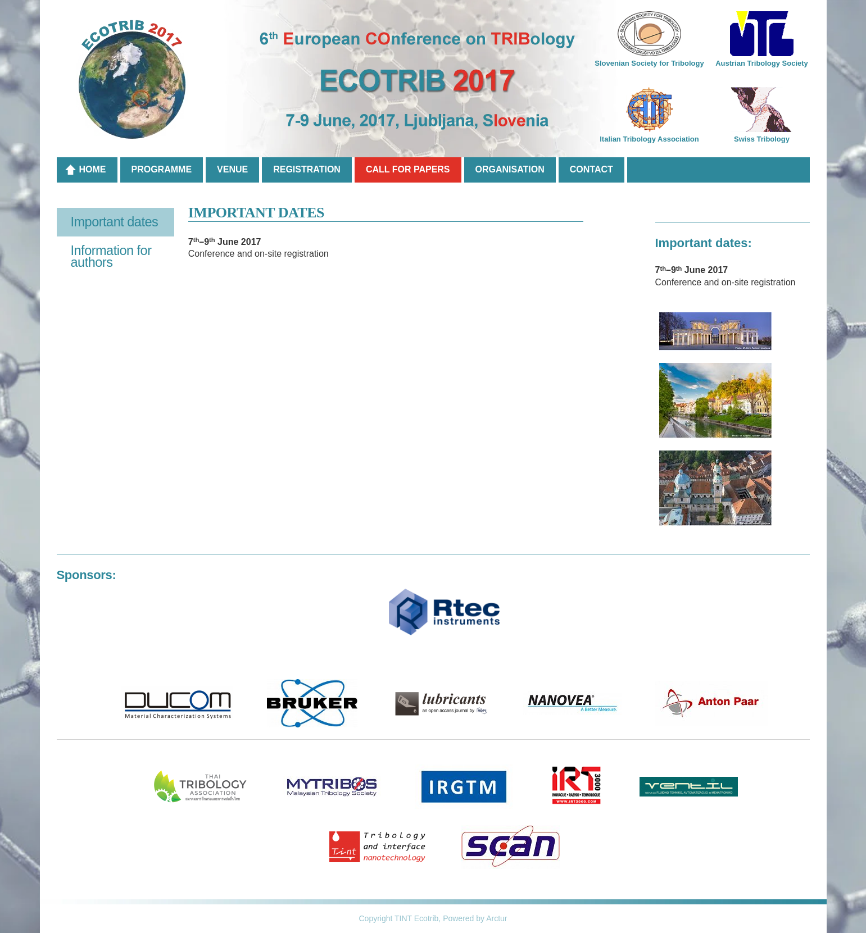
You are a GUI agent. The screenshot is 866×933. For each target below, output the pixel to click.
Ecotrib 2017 (132, 80)
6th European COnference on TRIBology (433, 81)
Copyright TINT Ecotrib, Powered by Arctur (433, 918)
